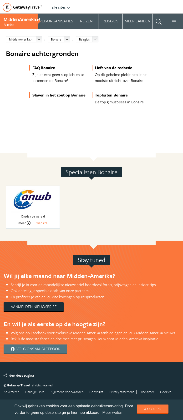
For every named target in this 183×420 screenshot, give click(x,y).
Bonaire (56, 39)
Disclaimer (147, 391)
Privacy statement (121, 391)
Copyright (96, 391)
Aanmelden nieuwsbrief (33, 306)
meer (24, 223)
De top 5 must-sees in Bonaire (119, 102)
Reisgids (84, 39)
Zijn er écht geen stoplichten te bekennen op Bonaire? (58, 78)
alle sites (61, 7)
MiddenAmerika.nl (21, 39)
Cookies (165, 391)
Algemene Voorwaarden (67, 391)
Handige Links (34, 391)
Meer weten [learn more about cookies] (112, 412)
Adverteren (11, 391)
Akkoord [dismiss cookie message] (152, 409)
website (41, 223)
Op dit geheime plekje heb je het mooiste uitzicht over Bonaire (121, 78)
